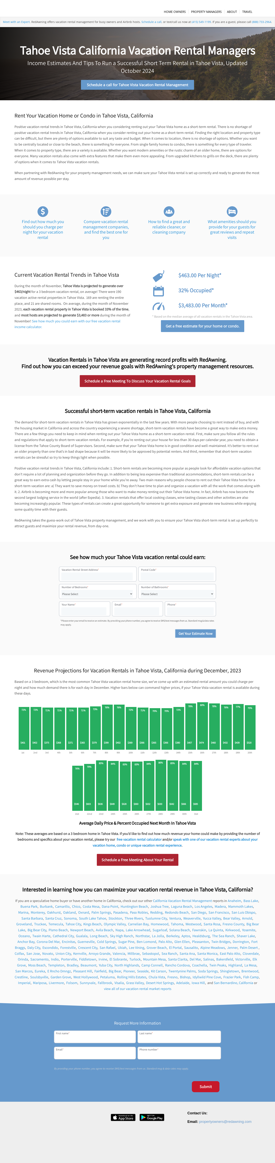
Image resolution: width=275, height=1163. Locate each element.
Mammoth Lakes (240, 908)
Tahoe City (73, 926)
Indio (55, 961)
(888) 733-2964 (261, 28)
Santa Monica (207, 955)
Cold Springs (106, 943)
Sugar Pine (126, 943)
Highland (235, 967)
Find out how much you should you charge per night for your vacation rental (43, 231)
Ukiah (122, 949)
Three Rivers (134, 920)
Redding (156, 914)
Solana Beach (179, 931)
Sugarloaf (160, 931)
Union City (63, 955)
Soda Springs (208, 972)
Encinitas (68, 943)
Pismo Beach (58, 931)
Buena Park (29, 908)
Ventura (175, 920)
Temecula (55, 926)
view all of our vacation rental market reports (137, 990)
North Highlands (126, 967)
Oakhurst (54, 914)
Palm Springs (101, 914)
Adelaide (182, 984)
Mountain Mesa (154, 961)
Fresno (172, 978)
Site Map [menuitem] (253, 1153)
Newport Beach (81, 931)
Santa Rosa (212, 926)
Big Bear (115, 972)
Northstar (143, 937)
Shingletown (229, 972)
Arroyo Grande (99, 955)
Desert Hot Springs (160, 984)
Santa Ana (187, 955)
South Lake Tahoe (92, 920)
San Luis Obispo (243, 914)
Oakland (69, 914)
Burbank (46, 908)
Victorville (242, 961)
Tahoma (177, 926)
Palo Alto (165, 943)
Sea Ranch (169, 955)
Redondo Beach (177, 914)
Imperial (24, 984)
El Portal (175, 949)
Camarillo (62, 908)
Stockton (115, 920)
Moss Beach (37, 967)
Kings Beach (92, 926)
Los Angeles (203, 908)
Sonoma (70, 920)
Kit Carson (158, 972)
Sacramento (39, 961)
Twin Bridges (220, 943)
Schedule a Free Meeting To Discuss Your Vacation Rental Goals (138, 382)
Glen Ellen (182, 943)
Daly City (33, 949)
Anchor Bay (25, 943)
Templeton (56, 967)
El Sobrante (118, 961)
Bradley (72, 967)
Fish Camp (251, 978)
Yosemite (248, 931)
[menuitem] (177, 11)
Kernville (79, 955)
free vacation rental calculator (139, 841)
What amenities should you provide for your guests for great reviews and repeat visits (232, 231)
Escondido (50, 949)
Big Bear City (37, 931)
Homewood (159, 926)
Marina (23, 914)
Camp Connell (152, 967)
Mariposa (39, 984)
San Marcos (23, 972)
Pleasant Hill (82, 972)
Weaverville (192, 920)
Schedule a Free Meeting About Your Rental (138, 861)
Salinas (208, 961)
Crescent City (87, 949)
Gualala (82, 937)
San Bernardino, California (233, 984)
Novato (47, 955)
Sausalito (191, 949)
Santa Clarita (177, 961)
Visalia (119, 984)
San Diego (198, 914)
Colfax (19, 955)
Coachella (199, 967)
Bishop (185, 978)
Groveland (24, 926)
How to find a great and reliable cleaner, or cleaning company (169, 228)
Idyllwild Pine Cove (207, 978)
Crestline (21, 978)
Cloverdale (251, 955)
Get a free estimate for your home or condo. (202, 327)
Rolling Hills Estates (131, 978)
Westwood (193, 926)
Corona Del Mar (48, 943)
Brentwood (249, 972)
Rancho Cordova (177, 967)
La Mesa (250, 967)
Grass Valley (135, 984)
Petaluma (107, 978)
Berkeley (172, 937)
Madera (220, 908)
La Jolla (158, 937)
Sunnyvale (87, 984)
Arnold (247, 920)
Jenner (232, 949)
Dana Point (110, 908)
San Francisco (219, 914)
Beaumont (88, 967)
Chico (76, 908)
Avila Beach (104, 931)
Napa (119, 931)
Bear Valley (231, 920)
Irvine (103, 961)
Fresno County (233, 926)
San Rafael (107, 949)
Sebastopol (150, 955)
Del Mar (195, 961)
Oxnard (83, 914)
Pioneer (129, 972)
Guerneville (86, 943)
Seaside (143, 972)
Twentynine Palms (182, 972)
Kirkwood (232, 931)
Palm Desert (249, 949)
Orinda (23, 961)
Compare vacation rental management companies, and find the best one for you (106, 231)
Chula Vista (157, 978)
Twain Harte (41, 937)
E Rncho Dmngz (59, 972)
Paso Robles (139, 914)
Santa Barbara (32, 920)
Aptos (186, 937)
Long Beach (99, 937)
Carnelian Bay (138, 926)
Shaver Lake (246, 937)
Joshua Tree (159, 908)
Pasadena (120, 914)
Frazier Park (232, 978)
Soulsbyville (39, 978)
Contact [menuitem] (198, 1153)
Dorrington (241, 943)
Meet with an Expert (16, 28)
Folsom (71, 984)
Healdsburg (201, 937)
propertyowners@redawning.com (225, 1123)
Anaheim (234, 902)
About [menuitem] (163, 1153)
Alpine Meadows (212, 949)
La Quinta (216, 931)
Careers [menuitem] (174, 1153)
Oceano (24, 937)
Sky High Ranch (121, 937)
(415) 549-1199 (201, 28)
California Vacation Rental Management (182, 902)
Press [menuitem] (187, 1153)
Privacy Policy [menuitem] (214, 1153)
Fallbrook (105, 984)
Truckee (40, 926)
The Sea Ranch (223, 937)
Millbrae (134, 955)
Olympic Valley (115, 926)
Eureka (40, 972)
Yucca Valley (212, 920)
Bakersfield (224, 961)
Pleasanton (200, 943)
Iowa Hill (198, 984)
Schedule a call (151, 28)
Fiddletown (87, 961)
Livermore (56, 984)
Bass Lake (250, 902)
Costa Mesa (91, 908)
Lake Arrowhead (138, 931)
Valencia (119, 955)
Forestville (68, 949)
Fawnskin (199, 931)
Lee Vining (136, 949)
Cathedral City (63, 937)
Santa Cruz (53, 920)
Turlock (135, 961)
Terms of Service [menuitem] (235, 1153)
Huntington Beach (134, 908)
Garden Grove (61, 978)
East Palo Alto (230, 955)
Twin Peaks (217, 967)
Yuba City (105, 967)
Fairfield (100, 972)
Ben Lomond (146, 943)
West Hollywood (85, 978)
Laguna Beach (181, 908)
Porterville (69, 961)
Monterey (38, 914)
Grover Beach (157, 949)
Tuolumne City (156, 920)
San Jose (33, 955)
